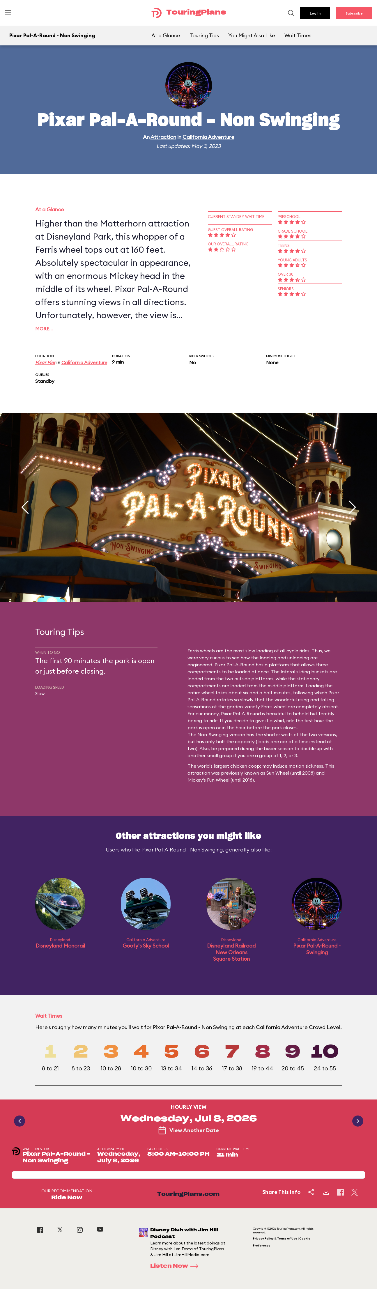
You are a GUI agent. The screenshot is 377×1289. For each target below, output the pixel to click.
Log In (315, 13)
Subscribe (354, 13)
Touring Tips (204, 35)
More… (44, 329)
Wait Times (297, 35)
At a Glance (165, 35)
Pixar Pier (45, 362)
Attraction (163, 137)
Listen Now (176, 1266)
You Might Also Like (251, 35)
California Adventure (208, 137)
